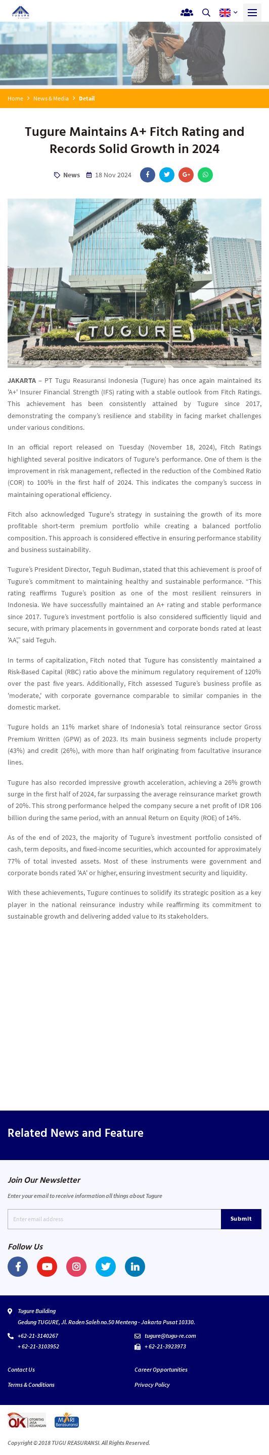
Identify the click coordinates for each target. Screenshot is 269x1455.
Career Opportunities (161, 1369)
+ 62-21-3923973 (165, 1346)
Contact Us (21, 1369)
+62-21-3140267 (38, 1335)
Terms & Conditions (31, 1384)
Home (15, 98)
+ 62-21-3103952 (38, 1346)
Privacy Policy (152, 1384)
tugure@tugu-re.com (170, 1335)
